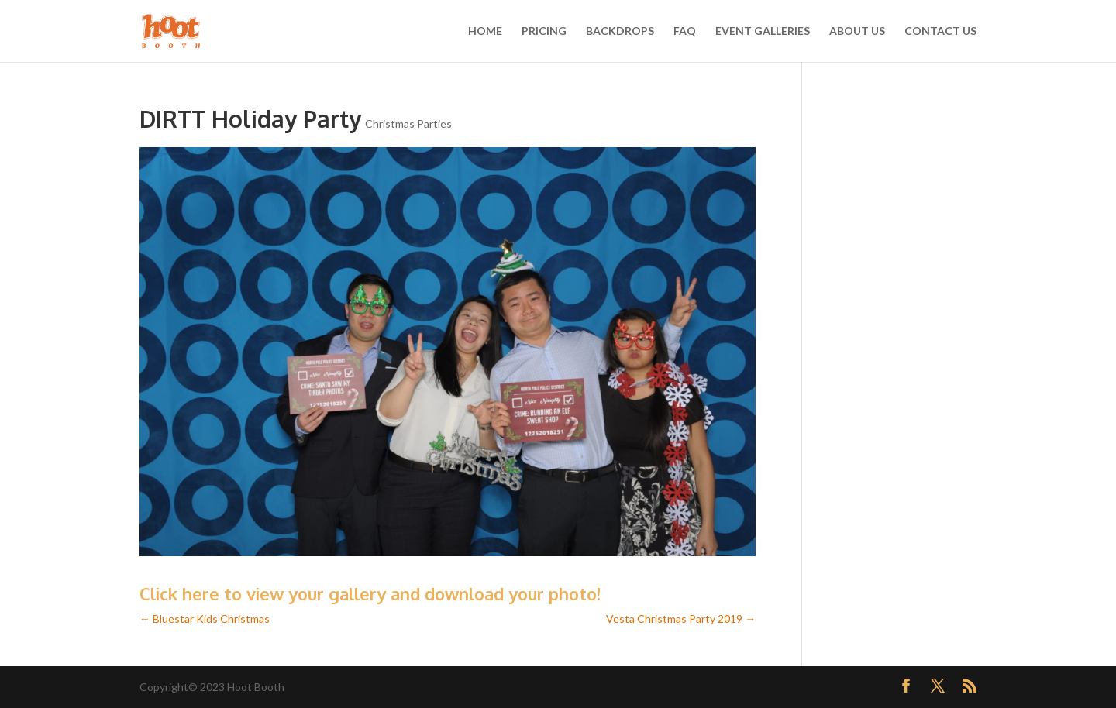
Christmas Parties (408, 123)
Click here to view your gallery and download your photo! (370, 593)
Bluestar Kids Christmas (205, 618)
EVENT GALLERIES (762, 31)
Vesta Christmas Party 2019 (681, 618)
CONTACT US (940, 31)
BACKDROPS (620, 31)
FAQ (684, 31)
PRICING (544, 31)
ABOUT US (857, 31)
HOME (485, 31)
